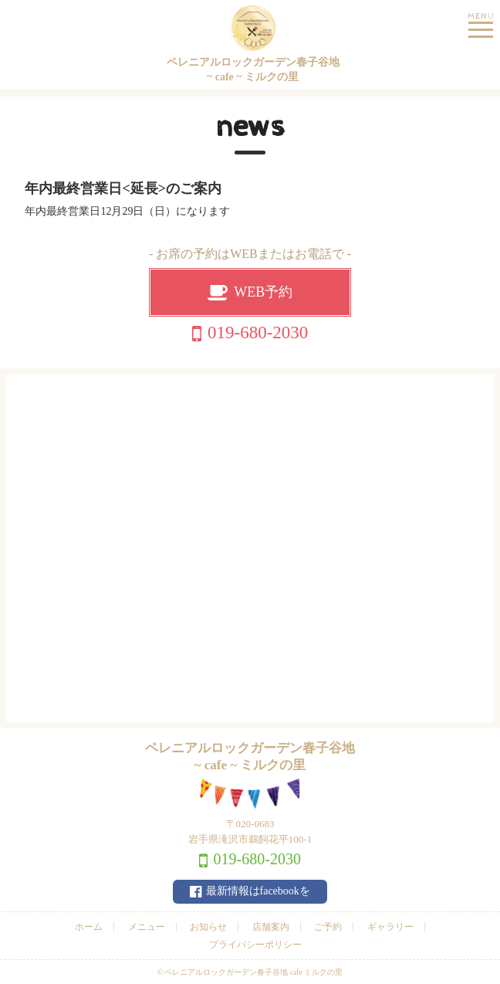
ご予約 (328, 926)
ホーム (89, 926)
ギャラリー (390, 926)
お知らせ (208, 926)
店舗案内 (270, 926)
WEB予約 (263, 292)
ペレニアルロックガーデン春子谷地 (252, 45)
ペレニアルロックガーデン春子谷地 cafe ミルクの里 (253, 972)
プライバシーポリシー (255, 944)
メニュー (146, 926)
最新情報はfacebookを (258, 891)
